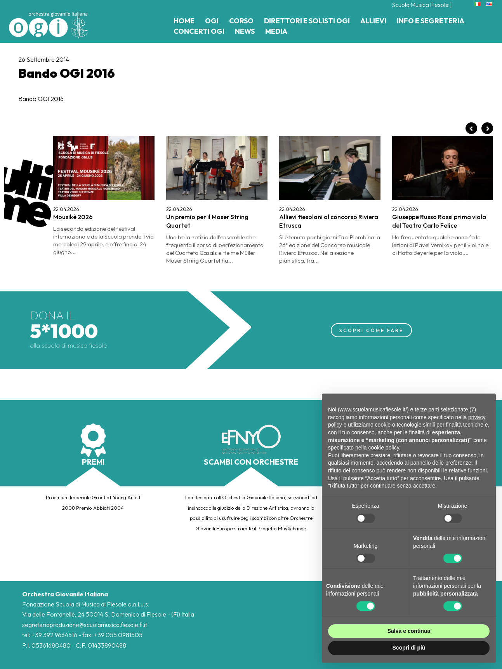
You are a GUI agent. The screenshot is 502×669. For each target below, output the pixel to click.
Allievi (373, 20)
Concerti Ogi (199, 31)
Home (184, 20)
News (245, 31)
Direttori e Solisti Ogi (307, 20)
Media (276, 31)
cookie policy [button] (383, 447)
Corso (241, 20)
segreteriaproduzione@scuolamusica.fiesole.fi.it (85, 625)
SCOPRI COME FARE (371, 330)
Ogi (212, 20)
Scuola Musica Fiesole (419, 5)
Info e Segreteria (430, 20)
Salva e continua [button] (408, 631)
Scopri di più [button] (409, 648)
